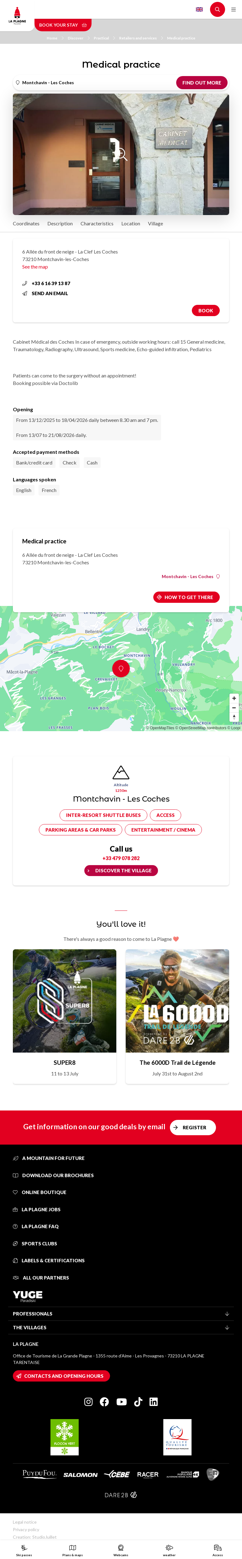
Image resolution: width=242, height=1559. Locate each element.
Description (60, 223)
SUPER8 (65, 1062)
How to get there (189, 597)
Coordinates (26, 223)
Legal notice (25, 1522)
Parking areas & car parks (80, 830)
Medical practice (181, 38)
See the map (35, 266)
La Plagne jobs (36, 1209)
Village (155, 223)
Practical (104, 38)
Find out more (201, 82)
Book (205, 310)
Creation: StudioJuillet (35, 1537)
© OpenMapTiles (160, 728)
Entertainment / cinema (163, 830)
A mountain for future (49, 1158)
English (199, 9)
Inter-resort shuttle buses (103, 815)
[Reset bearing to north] (234, 717)
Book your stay (63, 25)
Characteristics (97, 223)
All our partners (41, 1277)
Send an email (45, 293)
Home (55, 38)
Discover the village (123, 870)
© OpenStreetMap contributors (200, 728)
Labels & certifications (49, 1260)
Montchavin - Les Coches (191, 576)
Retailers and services (141, 38)
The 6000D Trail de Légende (177, 1062)
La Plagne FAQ (36, 1226)
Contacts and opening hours (63, 1376)
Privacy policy (26, 1529)
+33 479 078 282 (121, 858)
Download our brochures (53, 1175)
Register (194, 1127)
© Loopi (233, 728)
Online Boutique (39, 1192)
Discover (79, 38)
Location (130, 223)
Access (165, 815)
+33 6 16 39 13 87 (46, 283)
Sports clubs (35, 1243)
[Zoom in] (234, 698)
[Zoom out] (234, 707)
